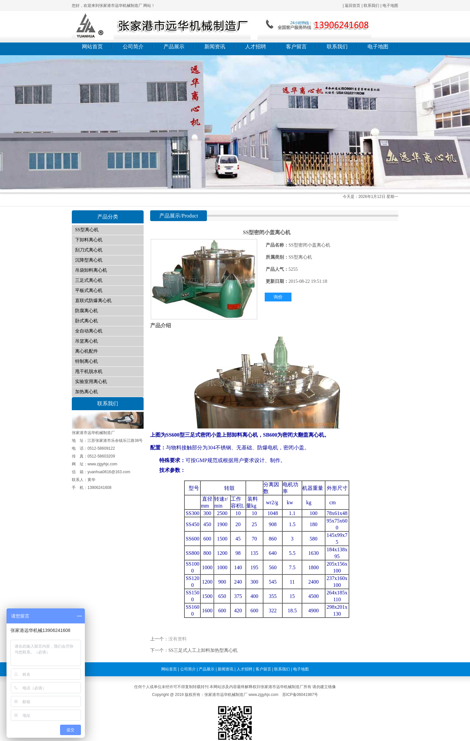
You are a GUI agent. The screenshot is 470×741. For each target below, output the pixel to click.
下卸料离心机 (88, 239)
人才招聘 (255, 46)
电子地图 (390, 5)
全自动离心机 (88, 331)
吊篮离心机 (86, 341)
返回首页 (352, 5)
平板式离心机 (88, 290)
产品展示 (174, 46)
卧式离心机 (86, 320)
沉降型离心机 (88, 260)
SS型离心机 (87, 229)
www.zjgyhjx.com (263, 694)
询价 (278, 297)
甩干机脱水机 (88, 371)
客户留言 (296, 46)
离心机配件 (86, 351)
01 (235, 122)
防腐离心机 (86, 310)
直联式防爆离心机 (93, 300)
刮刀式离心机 (88, 250)
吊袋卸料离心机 (91, 270)
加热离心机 (86, 391)
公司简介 (133, 46)
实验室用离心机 (91, 381)
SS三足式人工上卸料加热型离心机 (203, 650)
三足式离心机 (88, 280)
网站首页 (92, 46)
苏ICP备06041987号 (300, 694)
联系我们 (371, 5)
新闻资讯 (214, 46)
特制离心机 (86, 361)
